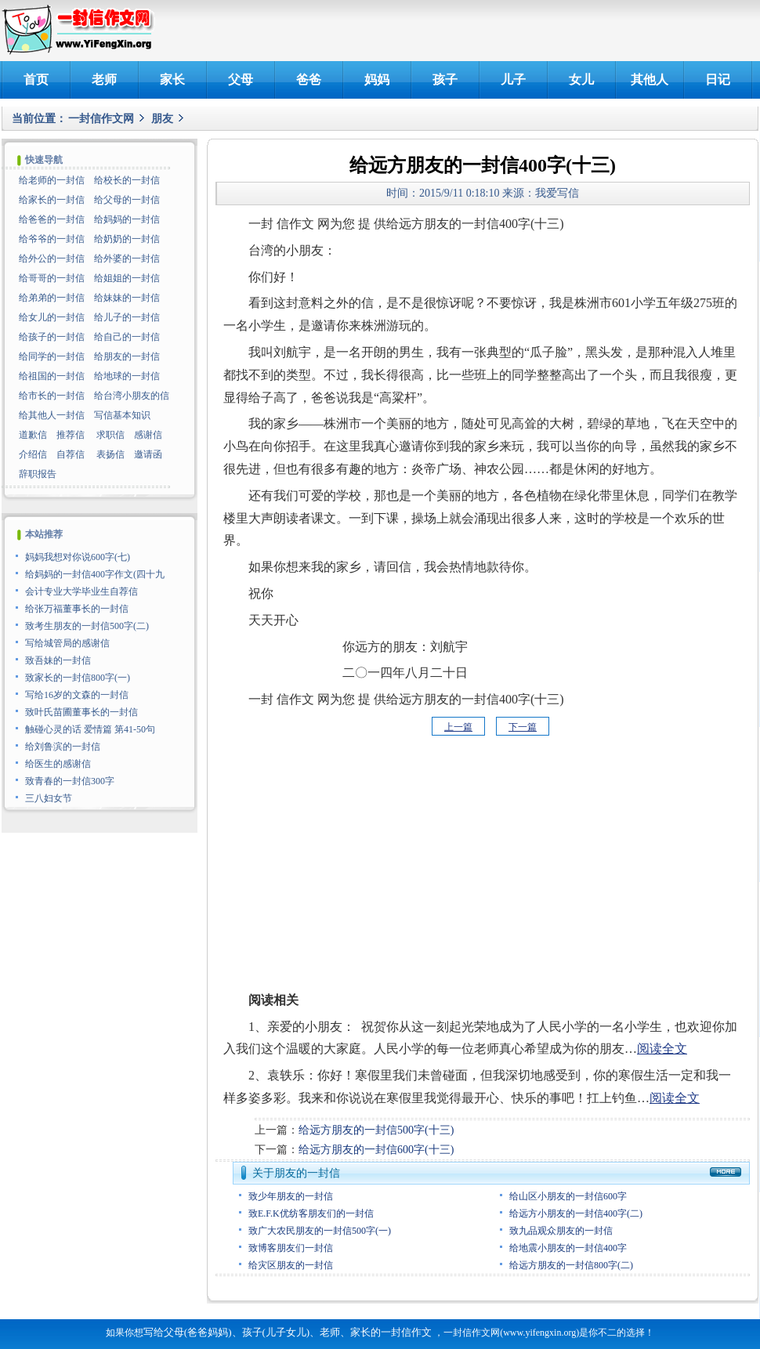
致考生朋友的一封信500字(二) (87, 625)
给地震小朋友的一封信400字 (568, 1247)
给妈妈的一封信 (127, 219)
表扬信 (110, 454)
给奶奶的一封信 (127, 238)
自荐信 (70, 454)
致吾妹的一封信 (58, 660)
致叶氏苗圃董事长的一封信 (81, 712)
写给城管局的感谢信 (67, 643)
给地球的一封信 (127, 376)
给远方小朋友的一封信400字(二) (575, 1213)
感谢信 (148, 434)
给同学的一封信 (52, 356)
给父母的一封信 (127, 199)
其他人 (649, 79)
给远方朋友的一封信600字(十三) (376, 1150)
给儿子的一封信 (127, 317)
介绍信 (33, 454)
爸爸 (308, 79)
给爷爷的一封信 (52, 238)
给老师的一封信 (52, 180)
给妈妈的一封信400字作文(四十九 (95, 574)
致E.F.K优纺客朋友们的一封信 (311, 1213)
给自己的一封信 (127, 336)
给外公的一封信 (52, 258)
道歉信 (33, 434)
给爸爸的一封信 (52, 219)
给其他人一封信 (52, 415)
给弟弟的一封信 (52, 297)
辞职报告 (37, 473)
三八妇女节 (48, 798)
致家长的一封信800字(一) (77, 677)
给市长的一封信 (52, 395)
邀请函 (148, 454)
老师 (104, 79)
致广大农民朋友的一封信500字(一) (319, 1230)
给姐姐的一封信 (127, 278)
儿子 (513, 79)
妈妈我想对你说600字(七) (77, 557)
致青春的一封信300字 (69, 781)
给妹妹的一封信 (127, 297)
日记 (717, 79)
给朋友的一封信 (127, 356)
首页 (36, 79)
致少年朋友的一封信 (290, 1196)
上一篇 (458, 727)
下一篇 (522, 727)
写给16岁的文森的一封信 (76, 694)
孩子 (445, 79)
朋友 (162, 119)
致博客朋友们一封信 (290, 1247)
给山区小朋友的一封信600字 (568, 1196)
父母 (240, 79)
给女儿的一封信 (52, 317)
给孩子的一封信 (52, 336)
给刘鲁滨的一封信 (62, 746)
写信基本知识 (122, 415)
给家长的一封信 (52, 199)
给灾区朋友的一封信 (290, 1265)
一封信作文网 (101, 119)
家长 (172, 79)
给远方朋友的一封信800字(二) (571, 1265)
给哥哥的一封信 (52, 278)
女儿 (581, 79)
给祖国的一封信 (52, 376)
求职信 (110, 434)
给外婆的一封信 (127, 258)
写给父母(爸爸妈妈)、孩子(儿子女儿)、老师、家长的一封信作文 (287, 1332)
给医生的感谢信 (58, 763)
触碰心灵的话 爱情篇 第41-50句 (90, 729)
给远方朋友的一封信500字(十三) (376, 1130)
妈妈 (376, 79)
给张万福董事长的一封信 (76, 608)
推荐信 (70, 434)
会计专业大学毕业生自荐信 (81, 591)
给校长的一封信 (127, 180)
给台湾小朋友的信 (131, 395)
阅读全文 (662, 1048)
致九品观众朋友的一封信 (561, 1230)
